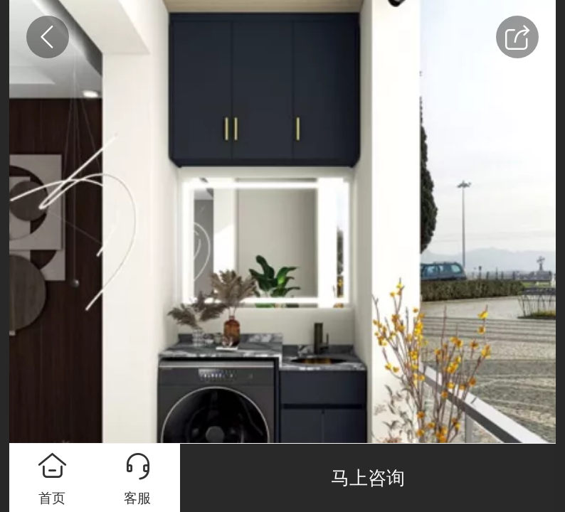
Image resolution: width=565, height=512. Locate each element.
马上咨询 (368, 478)
